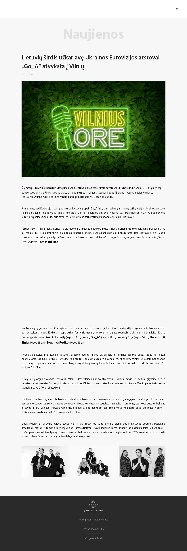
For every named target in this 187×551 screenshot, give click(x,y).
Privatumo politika (93, 529)
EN (177, 9)
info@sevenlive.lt (93, 538)
